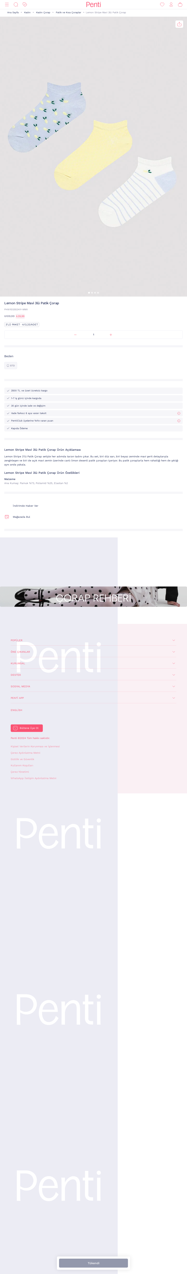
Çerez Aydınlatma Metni (25, 752)
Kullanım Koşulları (22, 765)
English (16, 710)
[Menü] (6, 4)
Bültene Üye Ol (29, 728)
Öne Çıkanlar (20, 651)
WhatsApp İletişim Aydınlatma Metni (33, 778)
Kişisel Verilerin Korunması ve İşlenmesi (35, 746)
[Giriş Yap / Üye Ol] (171, 4)
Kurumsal (18, 663)
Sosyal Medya (20, 686)
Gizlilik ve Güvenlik (22, 759)
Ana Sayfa (13, 12)
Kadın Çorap (43, 12)
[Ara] (15, 4)
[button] (89, 293)
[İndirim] (24, 4)
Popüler (16, 640)
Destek (16, 674)
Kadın (27, 12)
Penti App (17, 697)
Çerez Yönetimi (20, 771)
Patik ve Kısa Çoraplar (68, 12)
